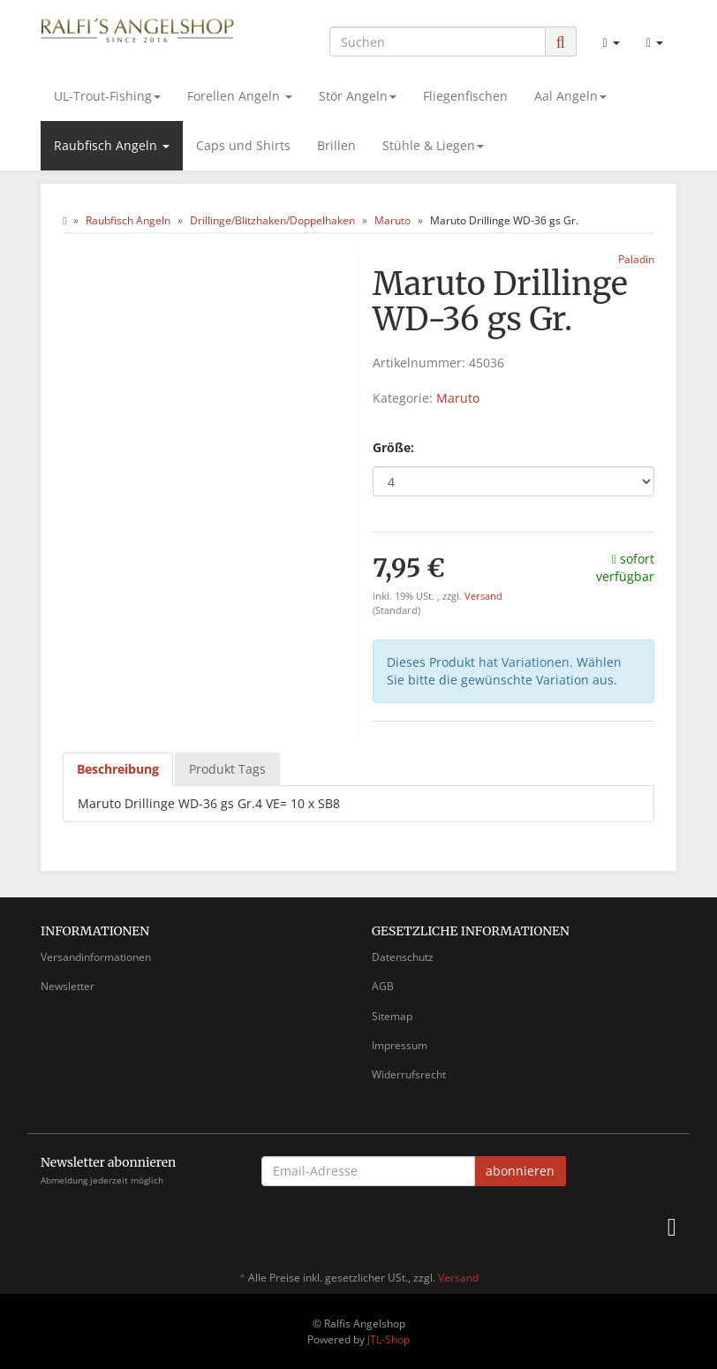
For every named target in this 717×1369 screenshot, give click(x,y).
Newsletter (67, 986)
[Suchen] (437, 41)
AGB (383, 986)
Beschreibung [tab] (118, 768)
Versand (483, 596)
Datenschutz (403, 956)
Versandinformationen (96, 956)
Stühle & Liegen (433, 145)
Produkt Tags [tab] (227, 768)
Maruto (457, 398)
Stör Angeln (357, 95)
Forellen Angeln (239, 95)
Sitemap (392, 1016)
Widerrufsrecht (409, 1074)
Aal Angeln (570, 95)
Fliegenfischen (465, 95)
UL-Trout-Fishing (107, 95)
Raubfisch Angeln (112, 145)
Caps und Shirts (243, 145)
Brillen (336, 145)
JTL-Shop (388, 1339)
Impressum (399, 1045)
